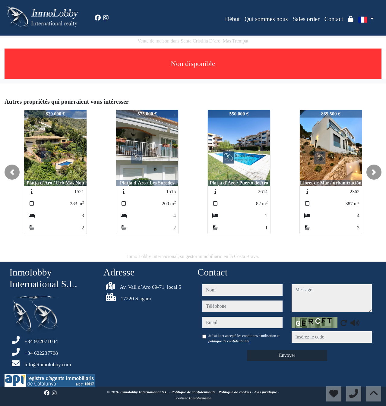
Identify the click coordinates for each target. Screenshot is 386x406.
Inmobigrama (200, 398)
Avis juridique (266, 392)
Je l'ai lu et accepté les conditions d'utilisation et (244, 338)
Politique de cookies (235, 392)
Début (232, 19)
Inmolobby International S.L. (144, 392)
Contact (333, 19)
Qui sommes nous (266, 19)
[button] (12, 172)
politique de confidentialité (228, 341)
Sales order (306, 19)
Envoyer (287, 355)
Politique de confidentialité (194, 392)
